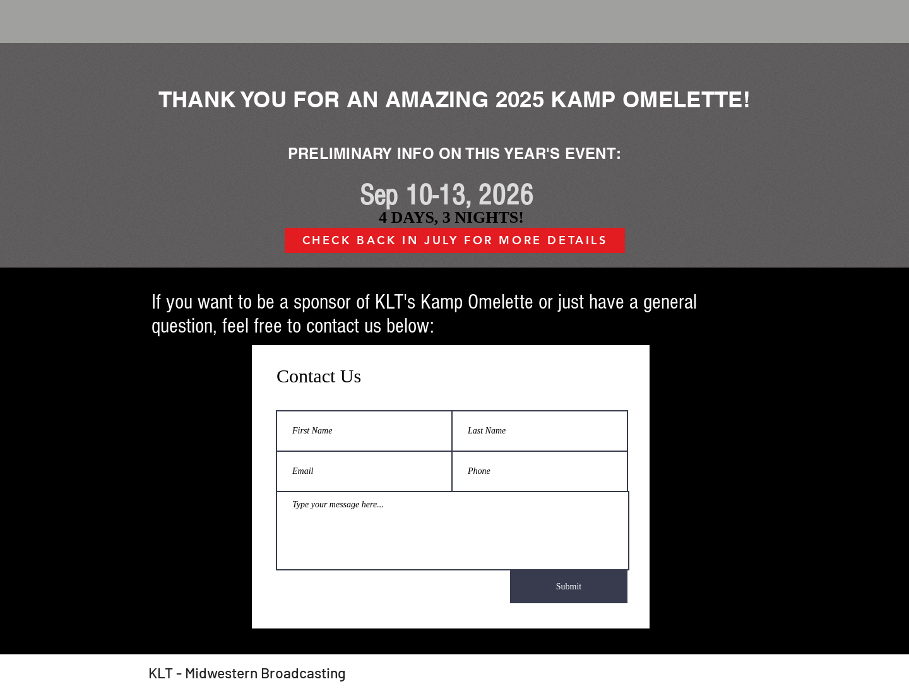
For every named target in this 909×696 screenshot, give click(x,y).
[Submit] (568, 586)
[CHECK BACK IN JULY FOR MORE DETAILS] (455, 240)
